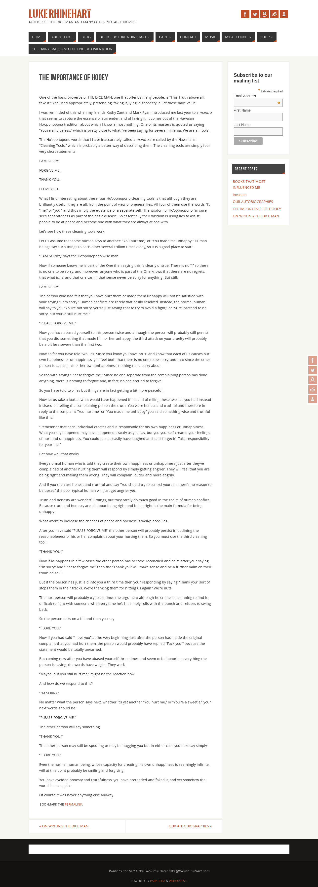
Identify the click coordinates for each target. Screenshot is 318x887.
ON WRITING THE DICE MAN (63, 826)
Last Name (242, 125)
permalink (73, 804)
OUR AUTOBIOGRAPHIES (190, 826)
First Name (242, 110)
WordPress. (178, 881)
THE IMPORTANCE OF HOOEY (257, 208)
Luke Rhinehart (60, 14)
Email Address (257, 96)
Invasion (240, 194)
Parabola (157, 881)
